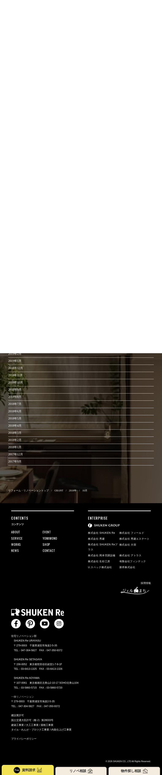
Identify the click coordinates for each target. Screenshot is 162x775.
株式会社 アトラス (130, 555)
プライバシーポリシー (23, 738)
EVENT (47, 532)
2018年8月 (15, 396)
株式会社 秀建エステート (134, 538)
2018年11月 (15, 375)
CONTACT (49, 550)
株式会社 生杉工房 (99, 561)
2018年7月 (15, 404)
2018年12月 (15, 368)
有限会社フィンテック (132, 561)
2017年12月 (15, 454)
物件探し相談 (134, 771)
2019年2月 (15, 353)
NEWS (15, 550)
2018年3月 (15, 432)
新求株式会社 (127, 567)
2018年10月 (15, 382)
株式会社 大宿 (127, 544)
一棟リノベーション (22, 696)
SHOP (46, 544)
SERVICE (16, 538)
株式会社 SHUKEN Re (101, 532)
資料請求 (28, 770)
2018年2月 (15, 440)
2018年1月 (15, 447)
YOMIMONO (50, 538)
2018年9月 (15, 389)
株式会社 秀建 (96, 538)
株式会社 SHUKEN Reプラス (103, 547)
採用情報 (146, 583)
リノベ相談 (81, 771)
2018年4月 (15, 425)
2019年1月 (15, 361)
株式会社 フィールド (131, 532)
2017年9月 (15, 461)
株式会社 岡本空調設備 (101, 555)
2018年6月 (15, 411)
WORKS (16, 544)
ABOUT (15, 532)
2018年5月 (15, 418)
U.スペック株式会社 (100, 567)
